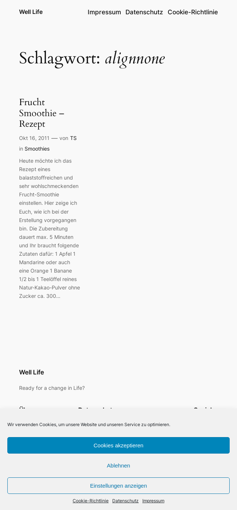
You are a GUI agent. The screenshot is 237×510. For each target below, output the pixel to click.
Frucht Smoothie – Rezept (41, 113)
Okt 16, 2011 (34, 138)
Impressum (153, 500)
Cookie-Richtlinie (91, 500)
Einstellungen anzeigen (118, 486)
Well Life (31, 11)
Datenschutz (125, 500)
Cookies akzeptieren (118, 445)
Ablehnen (118, 465)
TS (73, 138)
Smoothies (37, 148)
